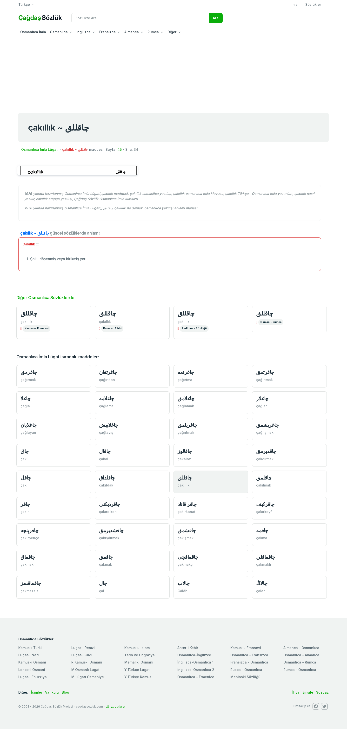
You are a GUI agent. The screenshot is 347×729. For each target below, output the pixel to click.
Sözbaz (322, 692)
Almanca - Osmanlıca (301, 648)
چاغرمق (28, 372)
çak (23, 459)
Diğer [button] (171, 32)
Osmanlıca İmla (33, 32)
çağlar (261, 406)
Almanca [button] (131, 32)
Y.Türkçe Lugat (137, 670)
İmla (294, 4)
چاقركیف (265, 504)
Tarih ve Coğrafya (139, 655)
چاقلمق (263, 478)
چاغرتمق (265, 372)
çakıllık (26, 322)
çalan (261, 591)
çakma (261, 538)
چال (103, 583)
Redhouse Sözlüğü (194, 328)
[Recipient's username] (140, 18)
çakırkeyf (264, 512)
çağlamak (186, 406)
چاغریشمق (267, 425)
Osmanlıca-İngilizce (194, 655)
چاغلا (25, 398)
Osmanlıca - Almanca (301, 655)
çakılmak (263, 485)
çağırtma (185, 380)
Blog (65, 692)
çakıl (24, 485)
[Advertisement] (173, 73)
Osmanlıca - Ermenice (195, 677)
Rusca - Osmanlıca (246, 670)
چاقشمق (187, 530)
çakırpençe (29, 538)
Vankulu (52, 692)
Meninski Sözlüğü (245, 677)
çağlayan (28, 432)
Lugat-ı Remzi (83, 648)
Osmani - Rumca (270, 322)
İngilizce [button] (83, 32)
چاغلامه (106, 398)
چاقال (105, 451)
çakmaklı (263, 564)
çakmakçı (186, 564)
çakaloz (184, 459)
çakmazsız (29, 591)
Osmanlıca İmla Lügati (40, 149)
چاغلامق (186, 398)
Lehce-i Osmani (31, 670)
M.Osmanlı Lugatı (85, 670)
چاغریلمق (187, 425)
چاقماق (27, 557)
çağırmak (28, 380)
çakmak (26, 564)
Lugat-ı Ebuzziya (32, 677)
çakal (103, 459)
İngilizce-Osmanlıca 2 (195, 670)
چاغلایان (28, 425)
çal (101, 591)
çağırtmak (264, 380)
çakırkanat (186, 512)
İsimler (36, 692)
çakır (24, 512)
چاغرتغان (108, 372)
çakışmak (186, 538)
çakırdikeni (108, 512)
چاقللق (28, 313)
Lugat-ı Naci (28, 655)
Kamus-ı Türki (112, 328)
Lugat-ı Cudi (81, 655)
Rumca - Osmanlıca (299, 670)
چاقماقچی (188, 557)
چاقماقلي (265, 557)
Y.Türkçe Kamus (137, 677)
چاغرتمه (186, 372)
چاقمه (262, 530)
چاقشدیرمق (111, 530)
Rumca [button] (153, 32)
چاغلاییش (108, 425)
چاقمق (106, 557)
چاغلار (262, 398)
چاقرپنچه (29, 530)
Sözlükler (313, 4)
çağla (25, 406)
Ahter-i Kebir (187, 648)
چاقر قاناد (187, 504)
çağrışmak (265, 432)
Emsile (307, 692)
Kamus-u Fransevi (36, 328)
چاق (24, 451)
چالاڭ (261, 583)
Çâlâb (182, 591)
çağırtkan (107, 380)
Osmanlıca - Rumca (299, 662)
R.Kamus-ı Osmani (86, 662)
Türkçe (24, 4)
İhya (296, 692)
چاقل (25, 478)
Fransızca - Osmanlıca (249, 662)
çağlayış (106, 432)
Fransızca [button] (107, 32)
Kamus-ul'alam (137, 648)
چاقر (25, 504)
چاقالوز (185, 451)
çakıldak (106, 485)
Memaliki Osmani (138, 662)
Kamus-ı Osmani (32, 662)
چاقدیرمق (266, 451)
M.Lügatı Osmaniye (87, 677)
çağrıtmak (186, 432)
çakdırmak (265, 459)
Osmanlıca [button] (59, 32)
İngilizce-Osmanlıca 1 (195, 662)
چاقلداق (107, 478)
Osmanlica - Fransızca (249, 655)
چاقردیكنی (109, 504)
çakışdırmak (109, 538)
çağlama (106, 406)
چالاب (183, 583)
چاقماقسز (30, 583)
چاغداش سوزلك (115, 706)
